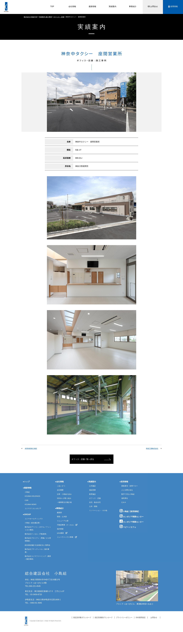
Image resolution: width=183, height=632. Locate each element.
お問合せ (153, 6)
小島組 (27, 492)
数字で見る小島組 (127, 494)
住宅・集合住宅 (95, 502)
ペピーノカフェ (128, 526)
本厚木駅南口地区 (31, 448)
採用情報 (173, 6)
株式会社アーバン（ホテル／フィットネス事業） (38, 528)
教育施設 (92, 494)
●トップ (26, 482)
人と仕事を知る (127, 490)
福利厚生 (124, 498)
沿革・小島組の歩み (64, 494)
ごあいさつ (61, 486)
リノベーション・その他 (98, 510)
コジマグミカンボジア (33, 508)
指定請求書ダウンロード (82, 617)
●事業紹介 (59, 508)
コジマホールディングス (34, 519)
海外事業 (60, 529)
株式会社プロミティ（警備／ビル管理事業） (38, 539)
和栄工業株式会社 (152, 448)
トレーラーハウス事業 (67, 537)
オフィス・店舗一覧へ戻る (83, 459)
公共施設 (92, 486)
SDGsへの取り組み (64, 498)
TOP (52, 6)
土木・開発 (93, 506)
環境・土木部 (62, 517)
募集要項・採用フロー (129, 486)
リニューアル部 (62, 521)
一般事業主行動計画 (64, 502)
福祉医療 (92, 490)
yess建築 (62, 533)
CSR (26, 500)
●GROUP (27, 514)
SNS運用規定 (141, 617)
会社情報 (72, 6)
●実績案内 (91, 482)
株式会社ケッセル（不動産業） (36, 534)
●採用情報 (124, 482)
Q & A (123, 502)
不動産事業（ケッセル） (67, 525)
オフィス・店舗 (95, 498)
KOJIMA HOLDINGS (32, 496)
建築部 (59, 512)
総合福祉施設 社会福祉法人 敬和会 (37, 545)
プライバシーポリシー (124, 617)
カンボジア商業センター (132, 516)
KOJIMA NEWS (30, 504)
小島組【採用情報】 (130, 511)
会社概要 (60, 490)
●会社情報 (59, 482)
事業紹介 (132, 6)
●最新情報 (27, 488)
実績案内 (112, 6)
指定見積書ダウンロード (104, 617)
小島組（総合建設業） (33, 523)
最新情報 (92, 6)
